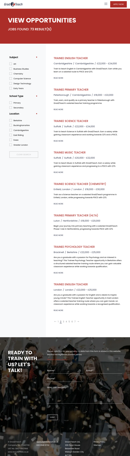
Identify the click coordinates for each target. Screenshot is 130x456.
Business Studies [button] (21, 69)
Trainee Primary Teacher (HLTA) (81, 215)
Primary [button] (17, 103)
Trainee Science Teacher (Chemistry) (86, 183)
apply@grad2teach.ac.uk (48, 447)
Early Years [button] (19, 88)
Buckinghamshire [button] (22, 125)
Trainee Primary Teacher (75, 89)
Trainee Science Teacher (75, 120)
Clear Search (20, 154)
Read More (59, 78)
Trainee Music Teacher (74, 152)
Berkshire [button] (18, 120)
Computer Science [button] (22, 78)
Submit (51, 423)
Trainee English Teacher (75, 58)
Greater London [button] (21, 145)
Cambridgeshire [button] (21, 130)
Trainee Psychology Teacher (79, 246)
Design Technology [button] (22, 83)
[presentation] (60, 414)
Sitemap (97, 451)
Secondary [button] (19, 107)
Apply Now (115, 4)
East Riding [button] (19, 135)
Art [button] (15, 64)
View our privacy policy (57, 360)
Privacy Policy (100, 447)
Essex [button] (16, 140)
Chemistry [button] (18, 73)
